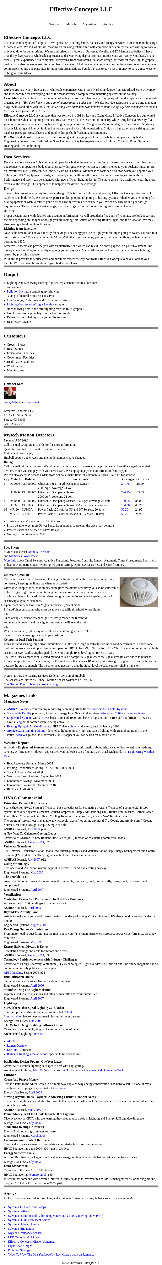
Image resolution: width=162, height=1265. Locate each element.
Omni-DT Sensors (39, 551)
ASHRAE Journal (18, 709)
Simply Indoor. (13, 1016)
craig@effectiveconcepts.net (21, 402)
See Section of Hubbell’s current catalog (31, 684)
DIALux (12, 1049)
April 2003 (35, 1092)
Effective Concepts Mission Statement (31, 1241)
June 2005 (35, 1020)
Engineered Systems (19, 717)
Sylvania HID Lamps (21, 1228)
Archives (21, 735)
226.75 (125, 492)
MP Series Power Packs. (24, 556)
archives (44, 717)
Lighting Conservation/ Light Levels (29, 304)
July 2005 (35, 1122)
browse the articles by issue (110, 709)
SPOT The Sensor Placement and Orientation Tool (92, 1070)
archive (72, 726)
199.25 (125, 500)
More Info (10, 560)
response (60, 1088)
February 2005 (37, 1174)
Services (54, 24)
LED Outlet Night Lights (23, 1237)
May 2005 (39, 1070)
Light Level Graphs (20, 1245)
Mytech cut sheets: (16, 551)
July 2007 (34, 859)
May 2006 (36, 872)
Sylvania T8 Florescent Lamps (27, 1207)
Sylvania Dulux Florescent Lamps (29, 1220)
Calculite (69, 1012)
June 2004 (39, 1033)
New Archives (136, 713)
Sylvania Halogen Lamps (23, 1224)
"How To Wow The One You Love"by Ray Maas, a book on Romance (51, 1254)
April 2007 (37, 889)
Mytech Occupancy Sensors (25, 1233)
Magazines (89, 24)
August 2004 (38, 925)
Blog (19, 722)
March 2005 (38, 1135)
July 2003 (34, 829)
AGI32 (11, 1041)
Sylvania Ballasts (19, 1211)
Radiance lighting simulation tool (27, 1054)
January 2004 (36, 842)
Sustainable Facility (19, 713)
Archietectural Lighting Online (26, 730)
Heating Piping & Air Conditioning (29, 726)
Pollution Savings (18, 291)
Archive (108, 24)
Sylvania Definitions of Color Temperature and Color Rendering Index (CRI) (55, 1215)
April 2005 (34, 907)
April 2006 (37, 985)
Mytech (71, 24)
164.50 (125, 505)
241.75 (125, 483)
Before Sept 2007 (110, 713)
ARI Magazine (13, 972)
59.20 (124, 509)
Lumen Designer (17, 1045)
